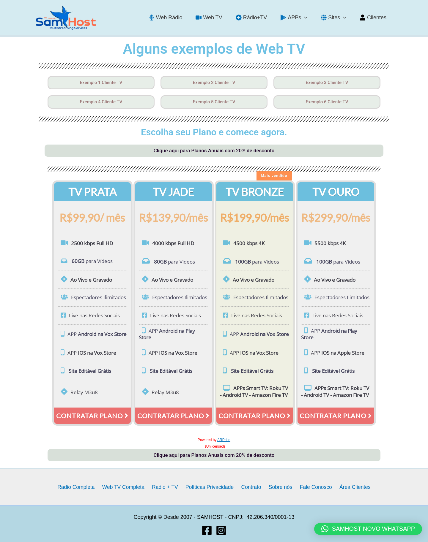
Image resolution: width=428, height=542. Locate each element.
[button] (368, 529)
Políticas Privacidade (210, 487)
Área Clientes (351, 487)
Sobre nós (279, 487)
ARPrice (223, 440)
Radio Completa (80, 487)
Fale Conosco (312, 487)
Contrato (251, 487)
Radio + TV (167, 487)
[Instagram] (221, 530)
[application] (307, 17)
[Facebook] (207, 530)
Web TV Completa (126, 487)
